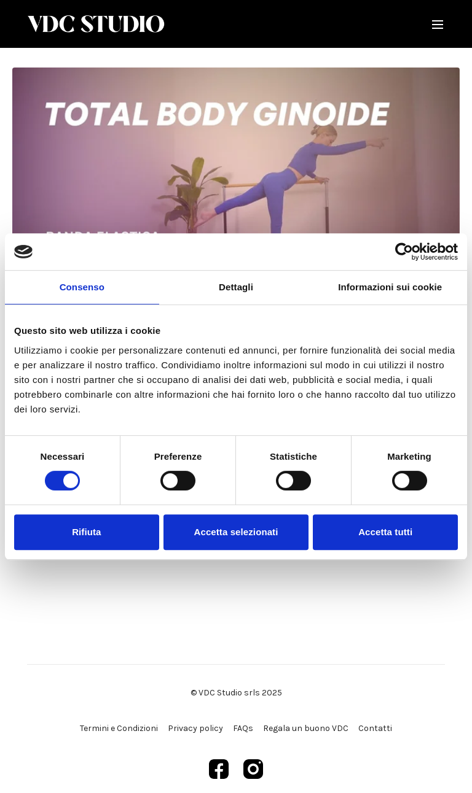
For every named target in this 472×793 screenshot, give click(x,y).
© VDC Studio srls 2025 (236, 693)
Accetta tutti (385, 532)
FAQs (243, 728)
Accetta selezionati (236, 532)
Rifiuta (86, 532)
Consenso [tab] (82, 287)
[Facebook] (219, 769)
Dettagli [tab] (236, 287)
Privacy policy (195, 728)
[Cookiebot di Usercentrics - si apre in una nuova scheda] (404, 251)
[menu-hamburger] (437, 23)
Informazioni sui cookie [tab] (390, 287)
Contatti (375, 728)
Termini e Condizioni (119, 728)
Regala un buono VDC (305, 728)
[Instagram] (253, 769)
